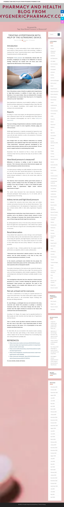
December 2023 (54, 447)
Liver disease (53, 188)
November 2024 (54, 420)
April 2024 (53, 436)
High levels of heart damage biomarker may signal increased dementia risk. (54, 335)
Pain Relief (53, 309)
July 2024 (53, 431)
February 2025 (54, 411)
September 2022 (54, 486)
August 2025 (53, 395)
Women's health (54, 287)
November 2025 (54, 387)
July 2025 (53, 398)
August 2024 (53, 428)
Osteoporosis (53, 225)
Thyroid (52, 259)
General (52, 162)
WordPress (35, 504)
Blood (52, 86)
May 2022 (52, 494)
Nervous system (54, 215)
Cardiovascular (54, 105)
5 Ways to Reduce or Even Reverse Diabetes (54, 342)
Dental (52, 121)
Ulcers (52, 268)
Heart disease (53, 170)
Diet (51, 130)
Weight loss (53, 285)
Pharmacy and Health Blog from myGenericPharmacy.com (22, 1)
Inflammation (54, 178)
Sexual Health (54, 243)
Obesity (52, 222)
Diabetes (52, 127)
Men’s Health (53, 301)
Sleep (52, 248)
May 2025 (52, 403)
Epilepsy (52, 138)
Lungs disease (53, 191)
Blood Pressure (54, 88)
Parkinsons (53, 227)
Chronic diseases (54, 110)
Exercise (52, 145)
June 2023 (53, 461)
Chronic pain (53, 113)
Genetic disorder (54, 164)
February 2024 (54, 442)
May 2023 (52, 464)
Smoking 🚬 (53, 251)
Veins (52, 275)
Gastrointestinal (54, 159)
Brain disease (53, 99)
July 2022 (53, 488)
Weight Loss (53, 304)
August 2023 (53, 455)
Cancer (52, 102)
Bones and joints (54, 94)
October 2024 (53, 422)
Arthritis (52, 77)
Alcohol (52, 48)
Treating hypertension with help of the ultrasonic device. (24, 36)
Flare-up (52, 156)
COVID (52, 116)
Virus (52, 278)
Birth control (53, 83)
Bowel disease (54, 97)
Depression (53, 124)
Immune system (54, 175)
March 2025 (53, 409)
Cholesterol (53, 108)
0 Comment (32, 40)
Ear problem (53, 135)
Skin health (53, 245)
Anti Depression (54, 58)
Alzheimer (53, 55)
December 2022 (54, 478)
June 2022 (53, 491)
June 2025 (53, 400)
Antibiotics (53, 66)
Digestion (53, 132)
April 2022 (53, 497)
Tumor (52, 265)
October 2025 (53, 389)
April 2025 (53, 406)
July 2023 (53, 458)
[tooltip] (62, 11)
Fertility (52, 153)
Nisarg (44, 504)
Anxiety (52, 75)
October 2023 (53, 453)
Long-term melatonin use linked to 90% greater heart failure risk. (54, 325)
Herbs (52, 173)
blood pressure (18, 57)
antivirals (53, 72)
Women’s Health (54, 306)
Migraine (52, 199)
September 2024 (54, 425)
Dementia (53, 119)
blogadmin (25, 40)
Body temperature (54, 91)
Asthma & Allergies (55, 80)
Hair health (53, 167)
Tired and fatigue (54, 262)
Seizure (52, 240)
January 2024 (53, 444)
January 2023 (53, 475)
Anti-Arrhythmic (54, 64)
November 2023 (54, 450)
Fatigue (52, 151)
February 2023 (54, 472)
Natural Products (54, 212)
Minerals (52, 202)
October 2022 (53, 483)
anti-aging (53, 61)
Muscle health (54, 205)
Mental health (54, 196)
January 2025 (53, 414)
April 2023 (53, 466)
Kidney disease (54, 185)
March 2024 (53, 439)
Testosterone (53, 257)
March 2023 (53, 469)
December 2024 (54, 417)
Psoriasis (52, 233)
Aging (52, 45)
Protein (52, 230)
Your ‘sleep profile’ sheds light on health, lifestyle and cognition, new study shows (55, 350)
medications (53, 194)
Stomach (52, 254)
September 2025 (54, 392)
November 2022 (54, 480)
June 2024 (53, 433)
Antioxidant (53, 69)
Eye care (52, 148)
